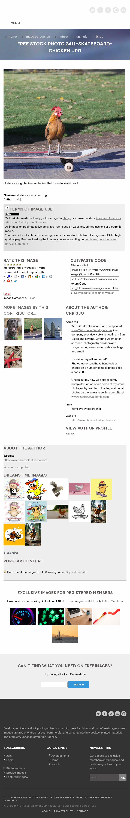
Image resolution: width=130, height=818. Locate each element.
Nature (63, 36)
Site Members (114, 601)
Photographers (15, 768)
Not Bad (11, 264)
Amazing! (20, 264)
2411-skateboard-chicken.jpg (24, 218)
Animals (81, 36)
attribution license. (45, 736)
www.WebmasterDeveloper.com (91, 330)
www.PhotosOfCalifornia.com (90, 396)
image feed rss (117, 713)
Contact (82, 811)
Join (9, 755)
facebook (100, 10)
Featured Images (17, 776)
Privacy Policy (63, 811)
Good (14, 264)
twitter (92, 10)
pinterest (116, 10)
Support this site (76, 572)
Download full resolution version (94, 292)
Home (13, 36)
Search (55, 764)
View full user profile (16, 467)
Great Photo (17, 264)
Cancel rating (5, 264)
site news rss (111, 713)
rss (108, 10)
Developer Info (60, 755)
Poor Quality (8, 264)
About (46, 811)
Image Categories (37, 36)
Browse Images (16, 772)
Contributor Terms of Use (79, 805)
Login (9, 759)
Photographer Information (21, 805)
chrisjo (18, 199)
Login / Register (50, 805)
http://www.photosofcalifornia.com (93, 420)
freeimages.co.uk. (114, 728)
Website (23, 714)
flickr (123, 10)
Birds (99, 36)
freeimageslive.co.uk (23, 8)
